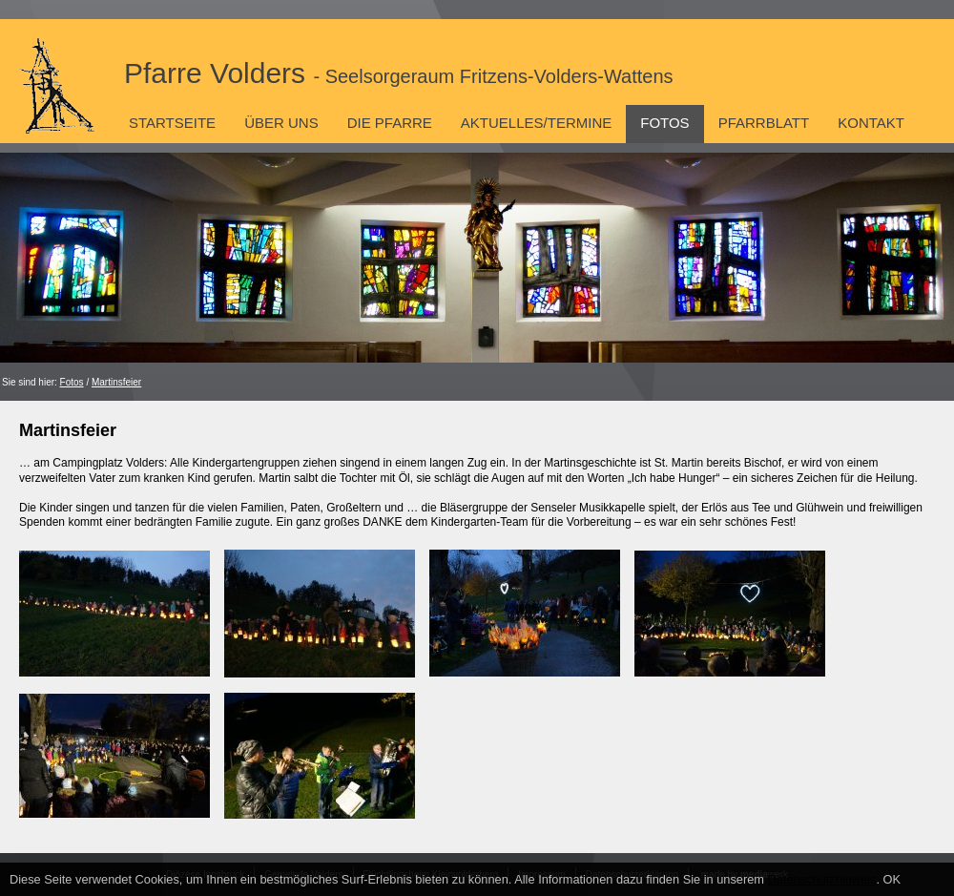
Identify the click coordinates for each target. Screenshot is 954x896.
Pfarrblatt (764, 123)
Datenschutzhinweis (822, 879)
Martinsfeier (116, 382)
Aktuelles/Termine (536, 123)
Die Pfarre (389, 123)
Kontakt (871, 123)
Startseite (172, 123)
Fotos (664, 123)
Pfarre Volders (399, 73)
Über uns (281, 123)
